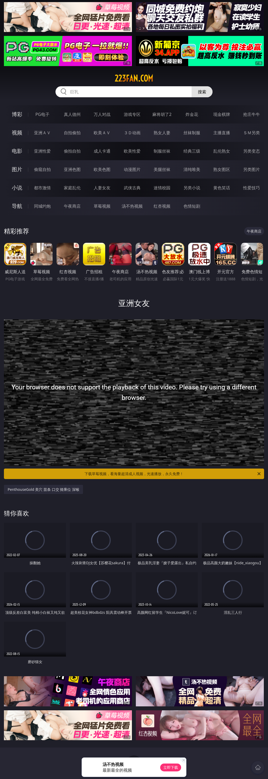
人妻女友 (102, 188)
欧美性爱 (132, 151)
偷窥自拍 (42, 169)
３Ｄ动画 (132, 133)
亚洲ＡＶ (42, 133)
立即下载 (170, 767)
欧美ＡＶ (102, 133)
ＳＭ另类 (251, 133)
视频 (17, 132)
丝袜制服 (191, 133)
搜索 (202, 92)
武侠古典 (132, 188)
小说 (17, 187)
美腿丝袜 (162, 169)
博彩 (17, 114)
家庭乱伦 (72, 188)
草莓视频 (102, 206)
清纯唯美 (191, 169)
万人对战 (102, 114)
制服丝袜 (162, 151)
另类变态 (251, 151)
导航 (17, 205)
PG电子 (42, 114)
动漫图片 (132, 169)
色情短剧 (191, 206)
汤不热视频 (132, 206)
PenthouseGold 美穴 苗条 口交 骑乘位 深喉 (43, 489)
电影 (17, 150)
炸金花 (192, 114)
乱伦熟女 (221, 151)
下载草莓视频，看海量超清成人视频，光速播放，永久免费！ (173, 474)
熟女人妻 (162, 133)
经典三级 (191, 151)
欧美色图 (102, 169)
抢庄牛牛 (251, 114)
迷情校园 (162, 188)
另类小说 (191, 188)
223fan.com (134, 78)
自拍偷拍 (72, 133)
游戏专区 (132, 114)
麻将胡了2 (161, 114)
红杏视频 (162, 206)
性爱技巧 (251, 188)
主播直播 (221, 133)
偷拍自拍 (72, 151)
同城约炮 (42, 206)
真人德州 (72, 114)
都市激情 (42, 188)
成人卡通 (102, 151)
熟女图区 (221, 169)
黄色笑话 (221, 188)
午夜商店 (72, 206)
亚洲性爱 (42, 151)
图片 (17, 169)
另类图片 (251, 169)
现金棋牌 (221, 114)
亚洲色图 (72, 169)
